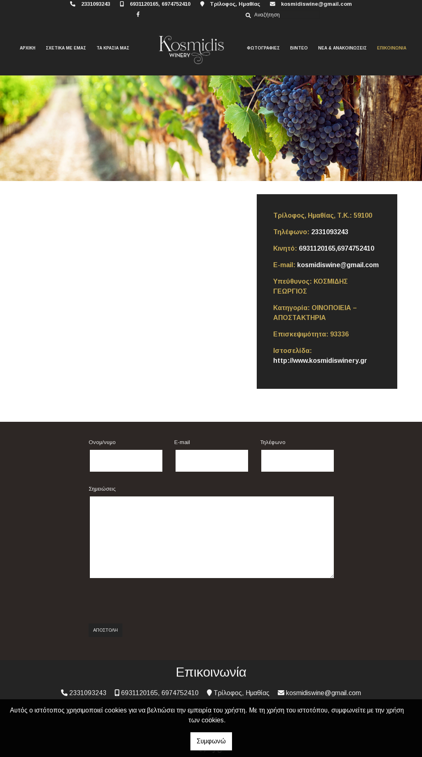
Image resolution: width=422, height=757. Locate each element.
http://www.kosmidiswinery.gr (320, 360)
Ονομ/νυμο (102, 442)
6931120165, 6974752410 (160, 4)
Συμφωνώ (211, 741)
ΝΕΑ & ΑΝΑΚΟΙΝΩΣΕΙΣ (342, 48)
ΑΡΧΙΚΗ (27, 48)
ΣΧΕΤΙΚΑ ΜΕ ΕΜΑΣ (66, 48)
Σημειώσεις (102, 489)
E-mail (182, 442)
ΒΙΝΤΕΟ (299, 48)
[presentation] (151, 601)
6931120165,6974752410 (336, 248)
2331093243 (95, 4)
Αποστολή (105, 630)
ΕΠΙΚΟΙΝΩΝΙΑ (391, 48)
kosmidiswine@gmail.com (316, 4)
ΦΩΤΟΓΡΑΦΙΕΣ (263, 48)
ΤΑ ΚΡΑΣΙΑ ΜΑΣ (112, 48)
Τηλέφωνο (273, 442)
